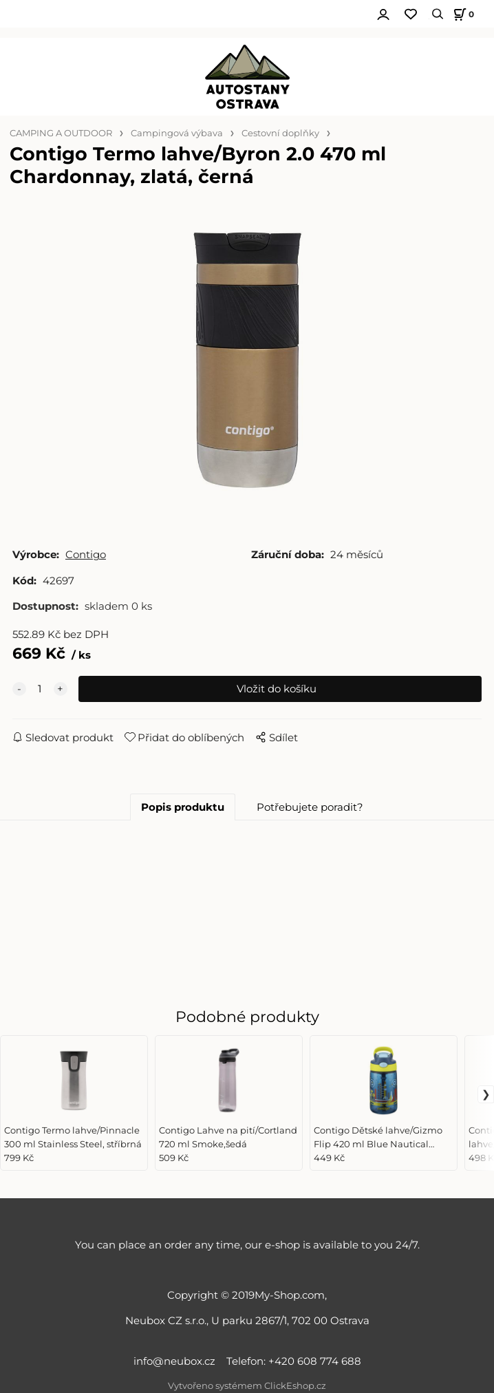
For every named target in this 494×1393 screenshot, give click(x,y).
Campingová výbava (177, 133)
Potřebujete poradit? (310, 807)
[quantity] (40, 689)
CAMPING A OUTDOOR (61, 133)
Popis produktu (182, 807)
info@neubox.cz (177, 1361)
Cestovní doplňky (280, 133)
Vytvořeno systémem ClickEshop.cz (247, 1386)
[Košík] (461, 14)
